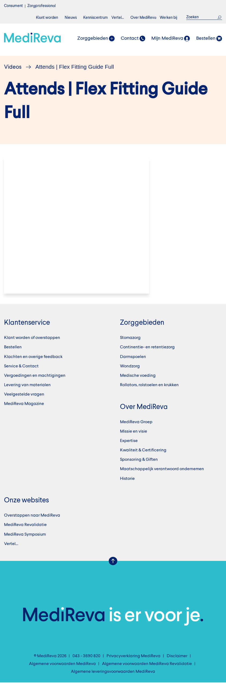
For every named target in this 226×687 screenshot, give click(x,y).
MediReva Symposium (25, 539)
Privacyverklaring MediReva (134, 660)
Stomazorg (130, 342)
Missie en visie (133, 436)
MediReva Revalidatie (25, 529)
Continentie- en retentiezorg (147, 352)
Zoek (219, 17)
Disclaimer (177, 660)
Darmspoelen (133, 361)
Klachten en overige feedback (33, 361)
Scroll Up (113, 565)
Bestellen (13, 352)
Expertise (129, 445)
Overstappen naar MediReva (32, 520)
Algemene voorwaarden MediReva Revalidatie (147, 668)
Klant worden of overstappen (32, 342)
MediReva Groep (136, 426)
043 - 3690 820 (86, 660)
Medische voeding (138, 380)
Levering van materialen (27, 390)
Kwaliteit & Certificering (143, 455)
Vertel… (117, 18)
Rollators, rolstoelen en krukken (149, 390)
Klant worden (47, 18)
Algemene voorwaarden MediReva (62, 668)
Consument (13, 6)
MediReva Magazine (24, 408)
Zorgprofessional (41, 6)
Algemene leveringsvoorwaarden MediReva (113, 676)
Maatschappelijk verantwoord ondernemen (162, 474)
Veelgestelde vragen (24, 399)
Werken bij (168, 18)
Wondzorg (130, 370)
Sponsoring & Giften (139, 464)
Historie (127, 483)
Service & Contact (21, 370)
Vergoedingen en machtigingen (34, 380)
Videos (12, 67)
